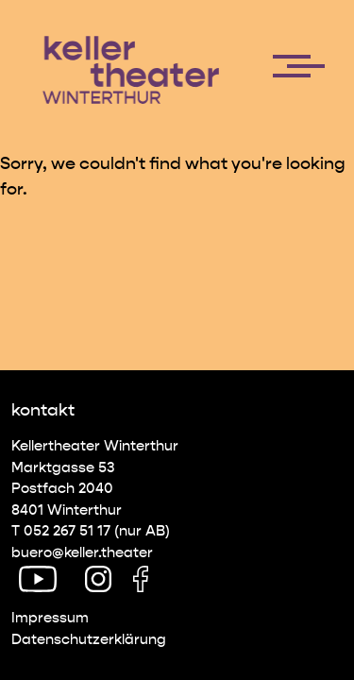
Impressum (50, 617)
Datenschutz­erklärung (88, 639)
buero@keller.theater (82, 552)
